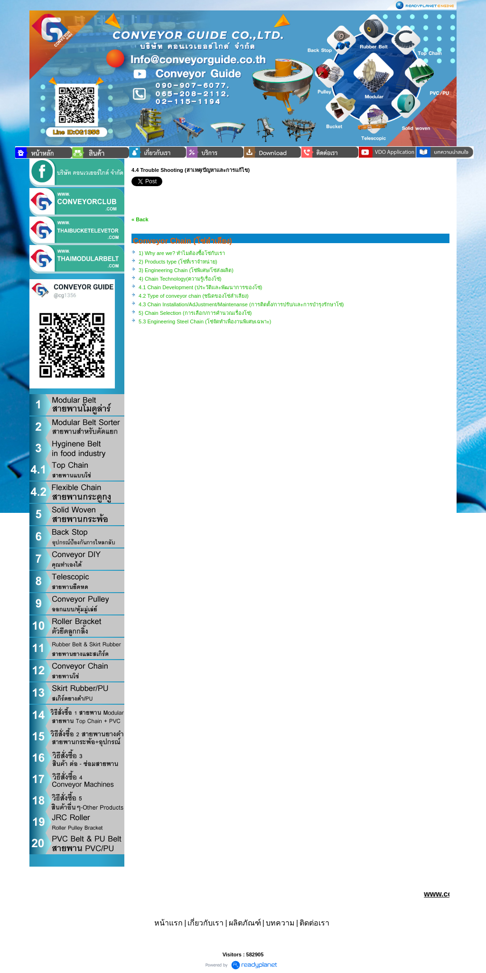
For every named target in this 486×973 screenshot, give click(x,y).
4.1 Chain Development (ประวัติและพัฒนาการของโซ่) (200, 287)
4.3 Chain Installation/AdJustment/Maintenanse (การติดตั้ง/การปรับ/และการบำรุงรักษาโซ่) (241, 304)
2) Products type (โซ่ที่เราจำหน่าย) (178, 262)
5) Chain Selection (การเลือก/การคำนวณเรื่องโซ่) (195, 313)
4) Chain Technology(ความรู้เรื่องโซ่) (180, 279)
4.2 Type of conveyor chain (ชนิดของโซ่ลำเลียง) (194, 296)
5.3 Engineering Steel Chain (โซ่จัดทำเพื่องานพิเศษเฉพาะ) (205, 321)
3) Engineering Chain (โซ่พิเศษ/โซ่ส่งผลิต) (186, 270)
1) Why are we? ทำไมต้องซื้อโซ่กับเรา (182, 253)
